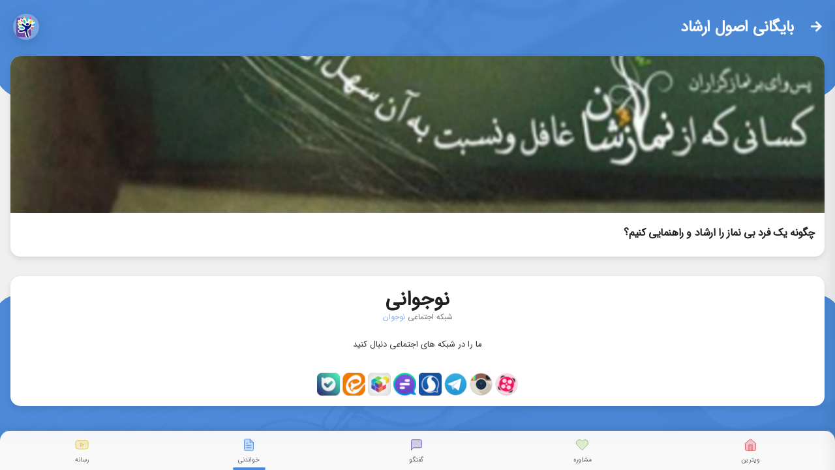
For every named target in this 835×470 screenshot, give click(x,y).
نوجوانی (417, 297)
